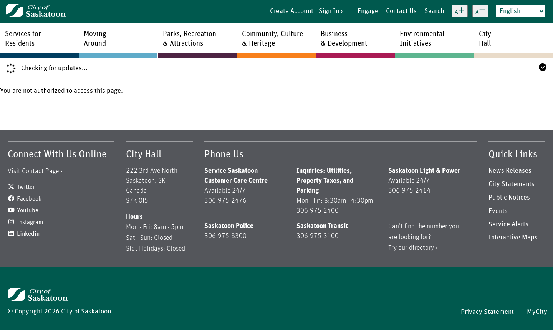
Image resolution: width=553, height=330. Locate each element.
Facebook (29, 199)
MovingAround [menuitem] (95, 38)
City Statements (511, 184)
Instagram (30, 222)
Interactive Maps (513, 237)
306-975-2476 (225, 200)
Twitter (26, 187)
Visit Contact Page (33, 171)
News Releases (509, 170)
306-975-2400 (317, 210)
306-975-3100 (317, 236)
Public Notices (509, 197)
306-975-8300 (225, 236)
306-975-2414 (409, 190)
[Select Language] (520, 11)
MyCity (537, 312)
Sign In (329, 11)
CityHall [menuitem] (485, 38)
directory (421, 247)
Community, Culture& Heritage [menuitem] (272, 38)
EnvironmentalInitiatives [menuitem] (422, 38)
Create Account (291, 11)
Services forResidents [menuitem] (23, 38)
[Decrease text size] (480, 11)
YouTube (27, 210)
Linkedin (28, 234)
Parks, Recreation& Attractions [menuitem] (189, 38)
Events (498, 211)
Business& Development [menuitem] (344, 38)
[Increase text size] (460, 11)
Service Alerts (508, 224)
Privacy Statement (487, 312)
